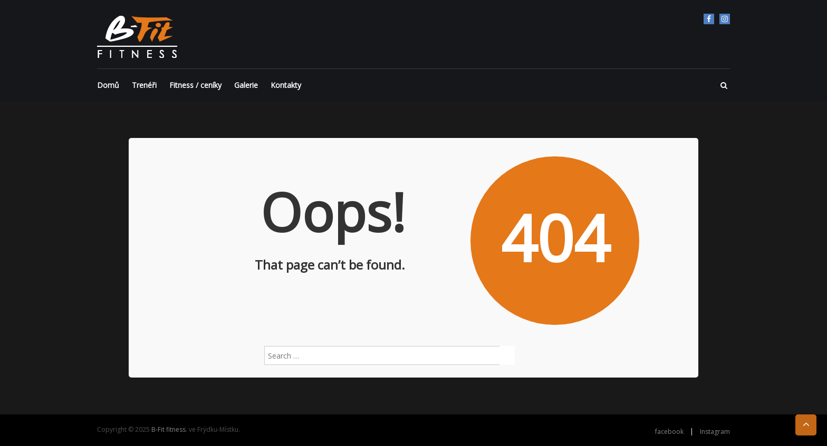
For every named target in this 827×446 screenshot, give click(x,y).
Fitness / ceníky (195, 85)
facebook (709, 19)
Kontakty (286, 85)
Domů (108, 85)
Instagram (724, 19)
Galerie (246, 85)
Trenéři (144, 85)
